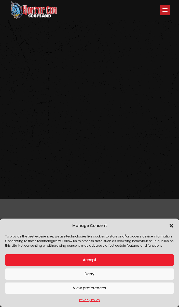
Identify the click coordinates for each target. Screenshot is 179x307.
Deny (89, 274)
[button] (171, 225)
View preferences (89, 288)
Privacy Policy (89, 300)
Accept (90, 260)
